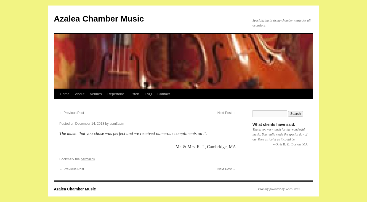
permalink (88, 159)
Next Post (226, 113)
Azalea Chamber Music (99, 18)
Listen (134, 94)
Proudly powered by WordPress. (279, 189)
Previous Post (71, 113)
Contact (163, 94)
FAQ (148, 94)
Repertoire (115, 94)
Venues (96, 94)
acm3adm (117, 124)
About (79, 94)
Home (65, 94)
